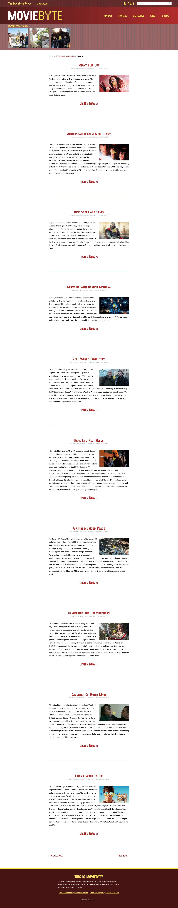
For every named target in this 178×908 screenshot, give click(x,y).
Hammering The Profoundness (89, 613)
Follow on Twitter (81, 893)
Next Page (123, 855)
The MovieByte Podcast (21, 3)
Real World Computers (89, 359)
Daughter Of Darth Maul (89, 694)
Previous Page (57, 855)
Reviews (108, 15)
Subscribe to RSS (112, 893)
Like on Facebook (66, 893)
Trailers (122, 15)
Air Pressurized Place (89, 528)
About (153, 15)
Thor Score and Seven (89, 212)
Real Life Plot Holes (89, 440)
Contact (166, 15)
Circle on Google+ (97, 893)
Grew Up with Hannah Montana (89, 287)
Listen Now (88, 103)
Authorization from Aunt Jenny (89, 134)
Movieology (42, 3)
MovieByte (35, 15)
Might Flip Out (89, 65)
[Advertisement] (137, 49)
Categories (138, 15)
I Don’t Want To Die (89, 776)
